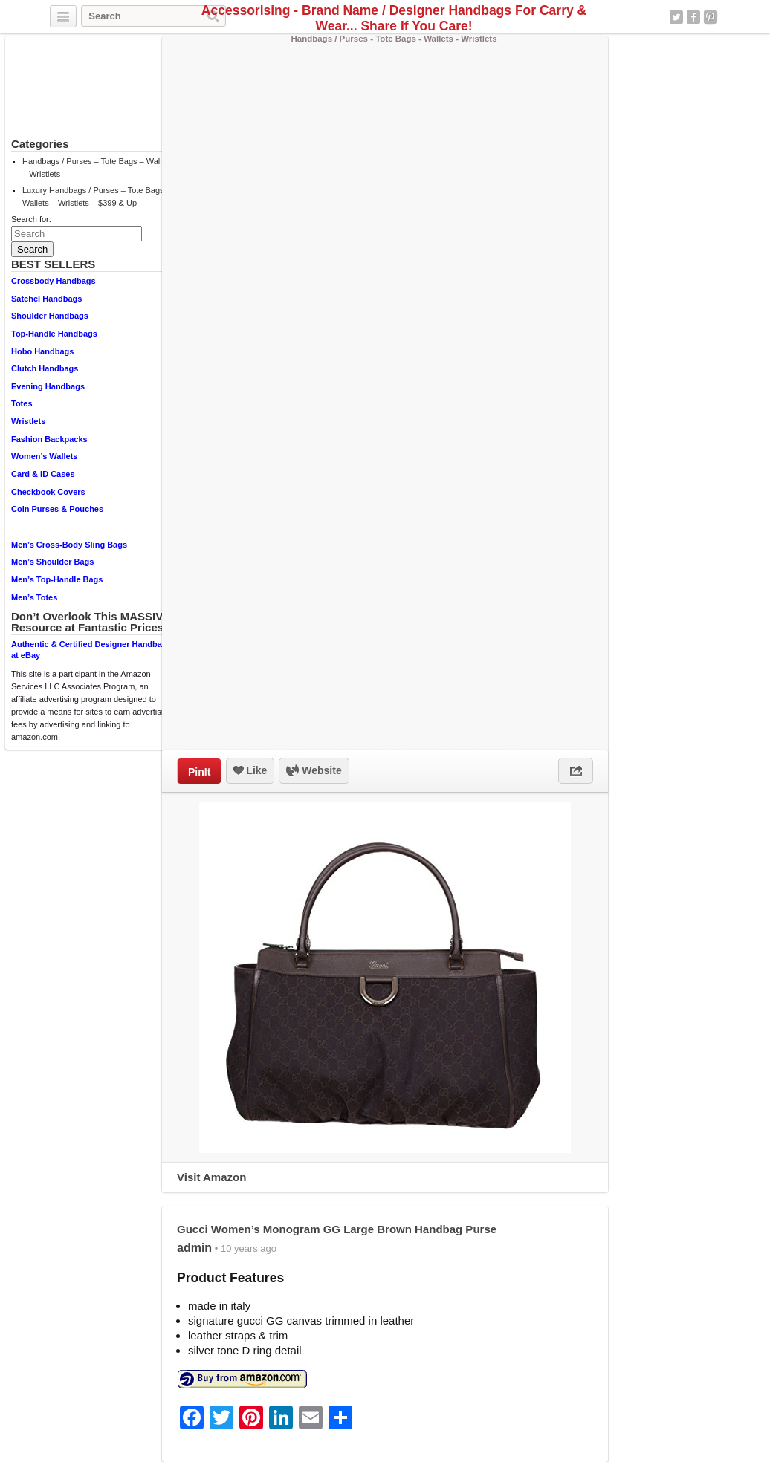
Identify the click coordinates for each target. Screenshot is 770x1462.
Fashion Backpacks (49, 439)
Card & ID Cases (43, 474)
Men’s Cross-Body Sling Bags (69, 544)
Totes (22, 403)
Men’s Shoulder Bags (52, 561)
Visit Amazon (211, 1177)
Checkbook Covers (48, 491)
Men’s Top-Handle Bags (57, 579)
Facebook (693, 17)
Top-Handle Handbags (54, 333)
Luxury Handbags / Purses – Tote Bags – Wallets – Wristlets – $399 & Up (96, 196)
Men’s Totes (34, 597)
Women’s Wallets (44, 456)
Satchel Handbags (46, 298)
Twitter (676, 17)
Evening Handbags (48, 386)
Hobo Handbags (42, 351)
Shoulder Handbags (49, 315)
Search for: (31, 219)
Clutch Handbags (44, 368)
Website (313, 771)
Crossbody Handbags (53, 280)
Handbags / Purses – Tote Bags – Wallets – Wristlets (97, 167)
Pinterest (710, 17)
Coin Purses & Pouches (57, 508)
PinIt (199, 772)
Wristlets (28, 421)
